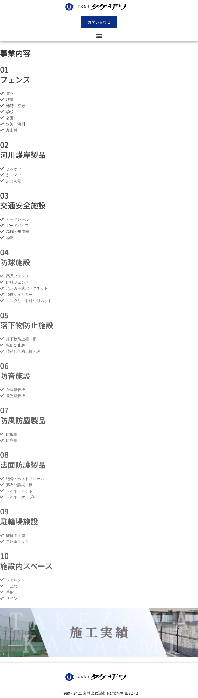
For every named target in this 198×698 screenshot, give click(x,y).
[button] (99, 35)
